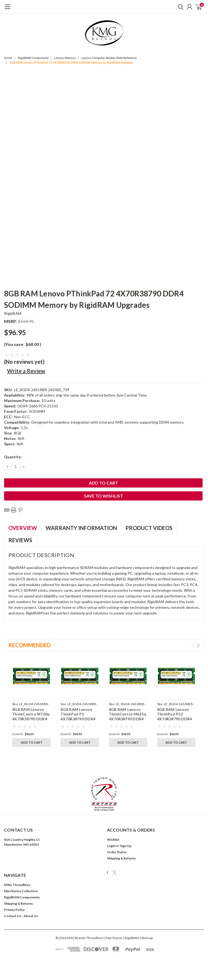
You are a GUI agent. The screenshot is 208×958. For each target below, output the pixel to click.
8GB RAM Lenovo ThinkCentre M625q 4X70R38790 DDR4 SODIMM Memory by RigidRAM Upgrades (128, 719)
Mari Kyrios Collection (21, 866)
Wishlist (113, 815)
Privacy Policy (14, 885)
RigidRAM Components (33, 58)
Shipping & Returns (121, 833)
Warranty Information (81, 528)
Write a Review (26, 371)
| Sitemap (146, 913)
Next (198, 645)
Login (111, 821)
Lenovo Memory (65, 58)
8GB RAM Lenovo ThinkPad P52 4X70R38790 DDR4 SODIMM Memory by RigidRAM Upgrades (176, 719)
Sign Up (125, 821)
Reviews (20, 540)
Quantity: (13, 457)
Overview (22, 528)
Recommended (29, 645)
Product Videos (149, 528)
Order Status (116, 827)
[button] (104, 769)
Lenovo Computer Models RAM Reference (109, 58)
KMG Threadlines (17, 860)
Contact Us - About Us (21, 891)
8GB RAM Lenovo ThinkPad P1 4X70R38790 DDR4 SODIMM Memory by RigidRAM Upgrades (79, 719)
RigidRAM (12, 313)
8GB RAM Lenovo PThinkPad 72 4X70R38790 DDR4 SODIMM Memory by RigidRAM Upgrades (71, 62)
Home (8, 58)
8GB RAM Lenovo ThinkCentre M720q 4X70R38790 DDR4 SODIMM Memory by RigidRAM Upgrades (31, 719)
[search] (179, 7)
